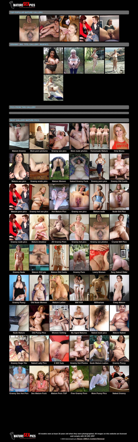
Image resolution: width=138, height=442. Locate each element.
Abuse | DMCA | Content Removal (90, 439)
